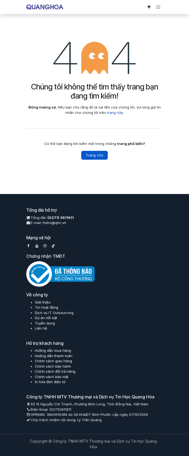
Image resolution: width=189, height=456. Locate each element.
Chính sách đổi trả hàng (55, 371)
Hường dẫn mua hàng (53, 350)
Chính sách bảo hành (53, 366)
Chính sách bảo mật (51, 377)
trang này (115, 112)
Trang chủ (94, 155)
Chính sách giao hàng (53, 361)
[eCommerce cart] (148, 7)
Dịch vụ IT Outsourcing (54, 313)
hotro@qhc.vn (54, 222)
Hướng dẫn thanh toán (53, 356)
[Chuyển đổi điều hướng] (158, 7)
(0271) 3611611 (60, 217)
